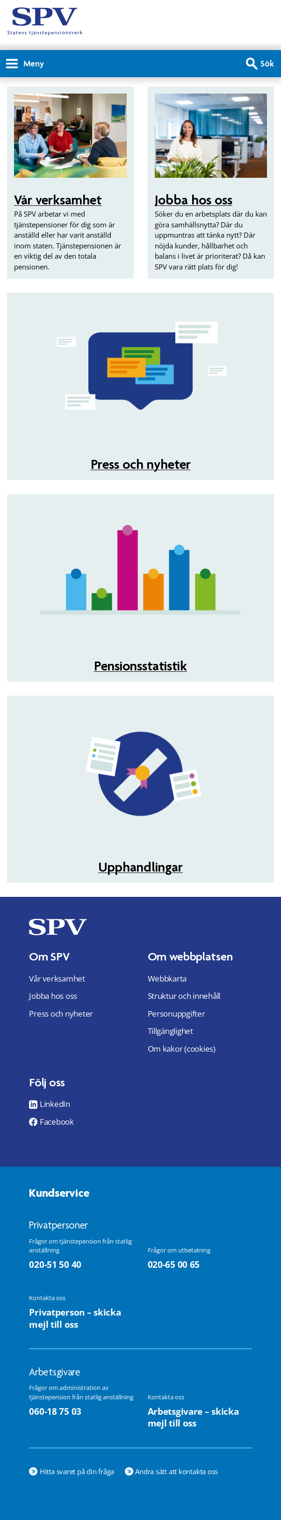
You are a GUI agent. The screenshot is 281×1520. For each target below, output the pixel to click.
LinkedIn (55, 1104)
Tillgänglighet (170, 1030)
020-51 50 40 (55, 1264)
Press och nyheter (141, 464)
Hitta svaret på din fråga (77, 1471)
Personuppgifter (176, 1013)
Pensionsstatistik (140, 666)
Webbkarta (167, 978)
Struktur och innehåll (184, 995)
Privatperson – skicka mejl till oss (75, 1318)
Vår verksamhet (58, 200)
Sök (267, 63)
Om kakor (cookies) (182, 1048)
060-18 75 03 (55, 1411)
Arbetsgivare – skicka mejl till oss (193, 1417)
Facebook (57, 1122)
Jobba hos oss (193, 200)
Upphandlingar (140, 867)
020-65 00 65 (174, 1264)
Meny (25, 63)
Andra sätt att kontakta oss (176, 1471)
